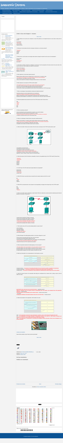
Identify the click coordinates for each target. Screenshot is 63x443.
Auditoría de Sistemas (16, 13)
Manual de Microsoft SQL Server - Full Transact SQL (9, 48)
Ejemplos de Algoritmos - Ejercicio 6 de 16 (9, 36)
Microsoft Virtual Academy (6, 10)
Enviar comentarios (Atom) (41, 386)
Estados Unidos (23, 354)
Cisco (26, 353)
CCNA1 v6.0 (22, 353)
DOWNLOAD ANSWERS (21, 332)
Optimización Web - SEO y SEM (7, 13)
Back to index (39, 36)
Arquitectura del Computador (26, 10)
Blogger (39, 436)
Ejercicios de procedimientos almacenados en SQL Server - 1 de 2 (8, 64)
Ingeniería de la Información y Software (38, 10)
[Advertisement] (38, 22)
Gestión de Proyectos (49, 10)
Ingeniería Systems (13, 4)
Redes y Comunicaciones (16, 10)
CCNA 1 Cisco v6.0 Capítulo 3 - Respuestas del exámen (9, 71)
